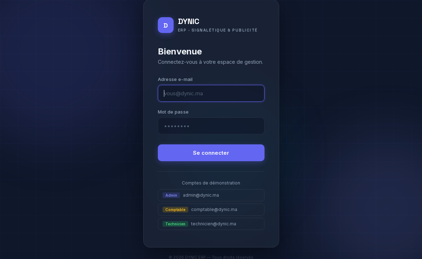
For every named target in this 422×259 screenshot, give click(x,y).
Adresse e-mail (175, 79)
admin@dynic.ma (191, 195)
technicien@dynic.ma (199, 224)
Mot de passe (173, 112)
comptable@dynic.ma (200, 209)
